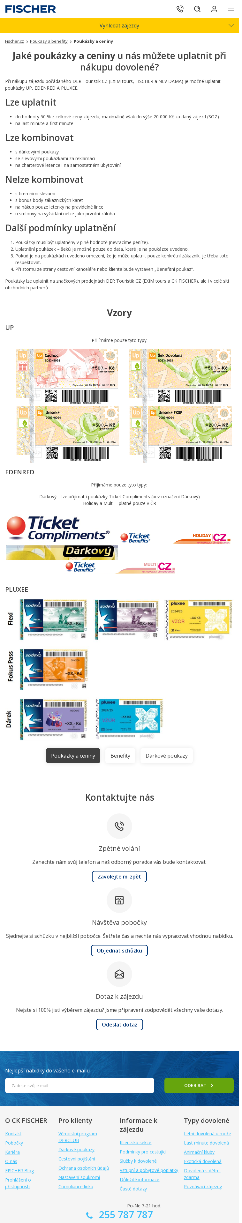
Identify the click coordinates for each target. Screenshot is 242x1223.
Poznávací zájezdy (203, 1186)
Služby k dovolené (138, 1161)
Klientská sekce (135, 1142)
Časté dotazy (133, 1189)
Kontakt (13, 1133)
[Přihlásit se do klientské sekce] (213, 9)
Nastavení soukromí (79, 1177)
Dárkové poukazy (167, 755)
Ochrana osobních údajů (83, 1168)
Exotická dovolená (203, 1161)
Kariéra (12, 1152)
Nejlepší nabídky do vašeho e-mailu (47, 1070)
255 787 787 (124, 1214)
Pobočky (14, 1143)
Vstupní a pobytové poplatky (149, 1170)
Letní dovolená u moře (207, 1133)
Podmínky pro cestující (143, 1152)
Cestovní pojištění (76, 1159)
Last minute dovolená (206, 1143)
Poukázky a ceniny (73, 755)
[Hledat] (195, 9)
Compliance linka (75, 1186)
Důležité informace (139, 1179)
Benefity (120, 755)
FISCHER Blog (19, 1170)
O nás (11, 1161)
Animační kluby (199, 1152)
